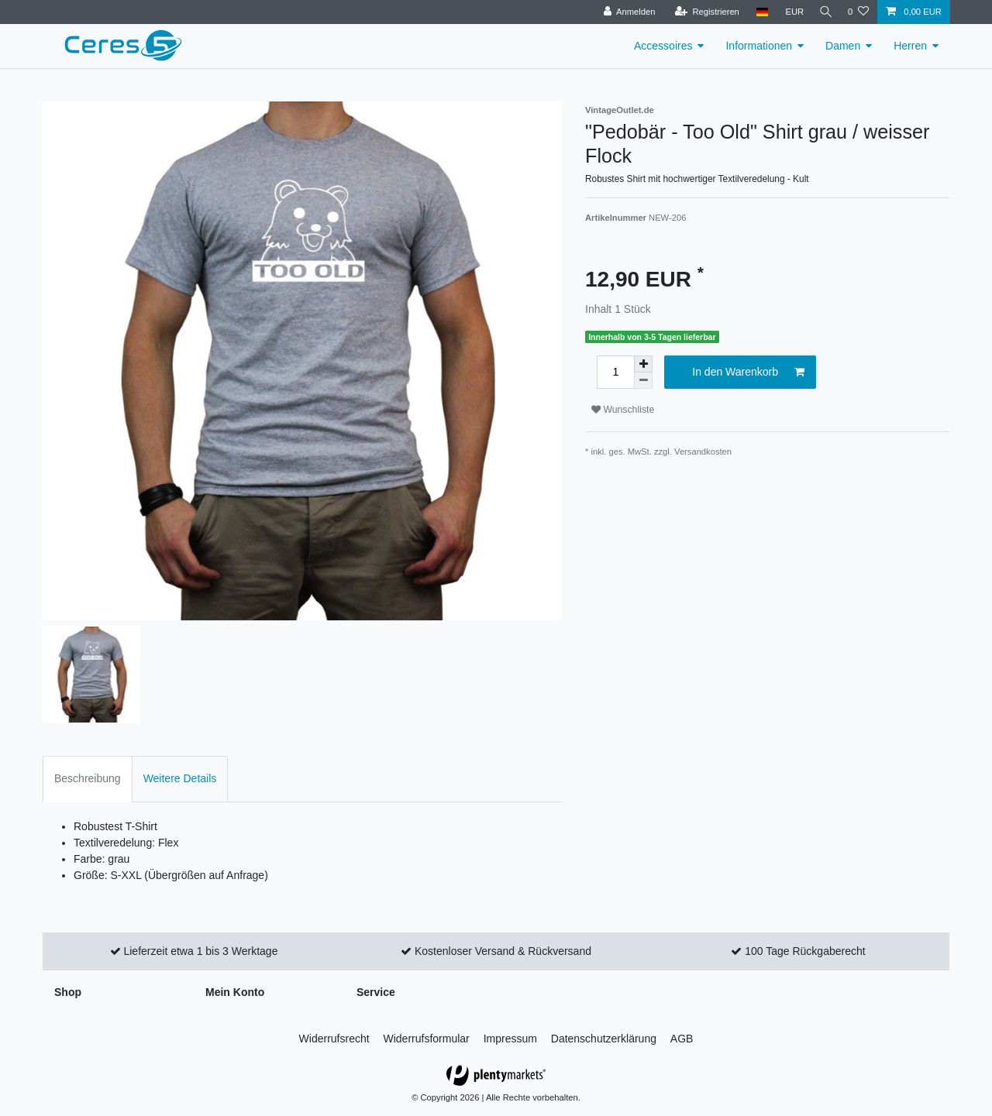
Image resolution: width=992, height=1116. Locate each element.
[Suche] (823, 12)
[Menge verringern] (643, 381)
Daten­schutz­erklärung (603, 1038)
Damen (842, 45)
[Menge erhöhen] (643, 364)
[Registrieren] (702, 12)
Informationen (758, 45)
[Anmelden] (625, 12)
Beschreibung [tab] (87, 778)
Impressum (510, 1038)
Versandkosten (703, 451)
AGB (682, 1038)
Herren (910, 45)
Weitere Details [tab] (180, 778)
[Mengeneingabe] (615, 372)
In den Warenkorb (748, 372)
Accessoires (663, 45)
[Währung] (790, 12)
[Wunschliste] (858, 12)
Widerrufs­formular (427, 1038)
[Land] (757, 12)
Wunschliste (622, 409)
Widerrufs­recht (334, 1038)
